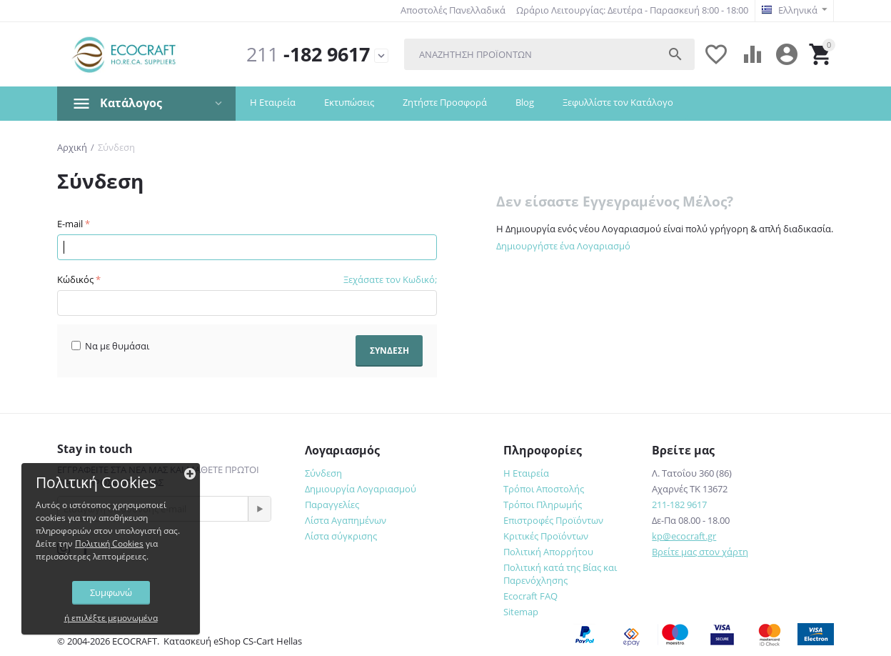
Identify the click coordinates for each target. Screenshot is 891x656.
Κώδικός (75, 279)
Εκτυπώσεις (349, 102)
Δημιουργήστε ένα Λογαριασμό (563, 245)
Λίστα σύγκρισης (341, 536)
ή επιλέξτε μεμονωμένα (111, 618)
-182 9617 (308, 54)
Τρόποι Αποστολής (543, 488)
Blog (524, 102)
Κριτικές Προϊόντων (545, 536)
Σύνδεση (323, 473)
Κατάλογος (131, 103)
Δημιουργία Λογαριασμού (360, 488)
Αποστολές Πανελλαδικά (453, 10)
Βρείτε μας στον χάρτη (700, 551)
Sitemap (520, 611)
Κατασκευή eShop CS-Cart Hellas (232, 641)
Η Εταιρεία (273, 102)
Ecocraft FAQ (530, 596)
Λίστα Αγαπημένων (345, 520)
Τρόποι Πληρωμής (542, 504)
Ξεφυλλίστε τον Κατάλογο (618, 102)
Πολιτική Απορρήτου (548, 551)
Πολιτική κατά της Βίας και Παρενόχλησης (560, 574)
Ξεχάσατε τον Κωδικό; (390, 279)
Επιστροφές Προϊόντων (553, 520)
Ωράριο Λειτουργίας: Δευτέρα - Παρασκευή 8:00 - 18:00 (632, 10)
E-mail (70, 223)
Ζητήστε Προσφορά (445, 102)
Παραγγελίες (332, 504)
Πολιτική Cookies (109, 543)
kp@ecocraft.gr (684, 536)
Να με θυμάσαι (110, 345)
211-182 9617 (679, 504)
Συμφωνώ (111, 592)
